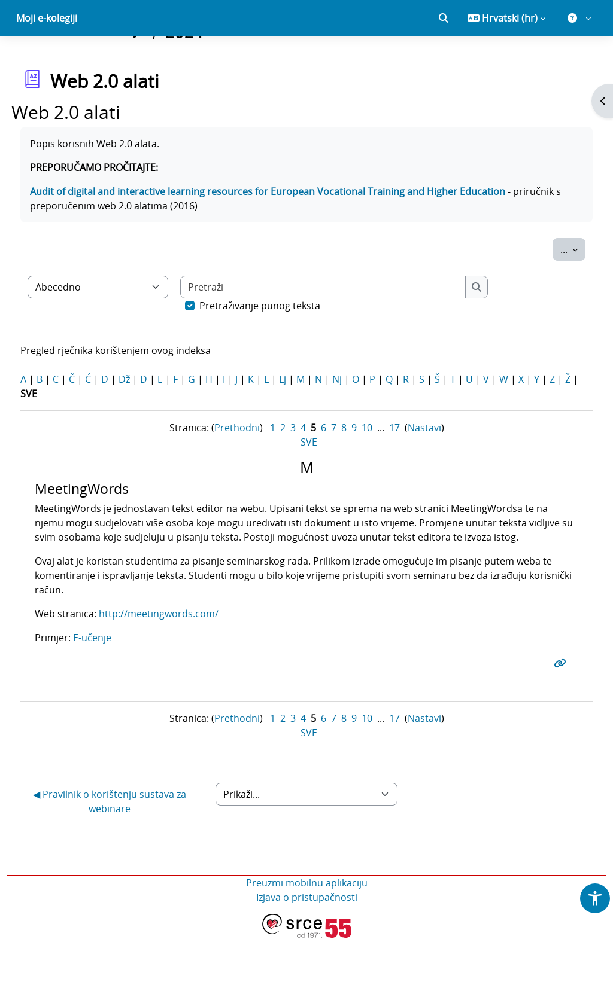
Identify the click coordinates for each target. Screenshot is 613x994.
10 (367, 469)
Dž (146, 421)
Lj (304, 421)
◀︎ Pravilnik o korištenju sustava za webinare (124, 857)
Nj (359, 421)
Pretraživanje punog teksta (281, 347)
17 (394, 469)
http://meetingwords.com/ (180, 669)
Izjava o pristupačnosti (306, 953)
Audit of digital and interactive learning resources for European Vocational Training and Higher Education (289, 233)
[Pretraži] (345, 329)
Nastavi (424, 469)
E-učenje (114, 693)
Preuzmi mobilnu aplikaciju (307, 939)
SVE (309, 483)
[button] (443, 60)
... (550, 290)
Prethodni (237, 469)
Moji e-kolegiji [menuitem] (46, 59)
